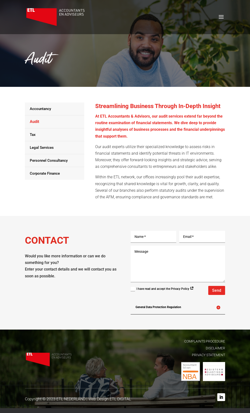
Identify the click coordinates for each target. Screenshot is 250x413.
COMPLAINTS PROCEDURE (204, 341)
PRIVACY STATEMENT (208, 355)
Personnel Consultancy (49, 160)
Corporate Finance (45, 173)
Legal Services (42, 147)
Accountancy (40, 109)
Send (216, 290)
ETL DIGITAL (120, 399)
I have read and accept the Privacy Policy (162, 289)
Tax (33, 134)
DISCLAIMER (215, 348)
